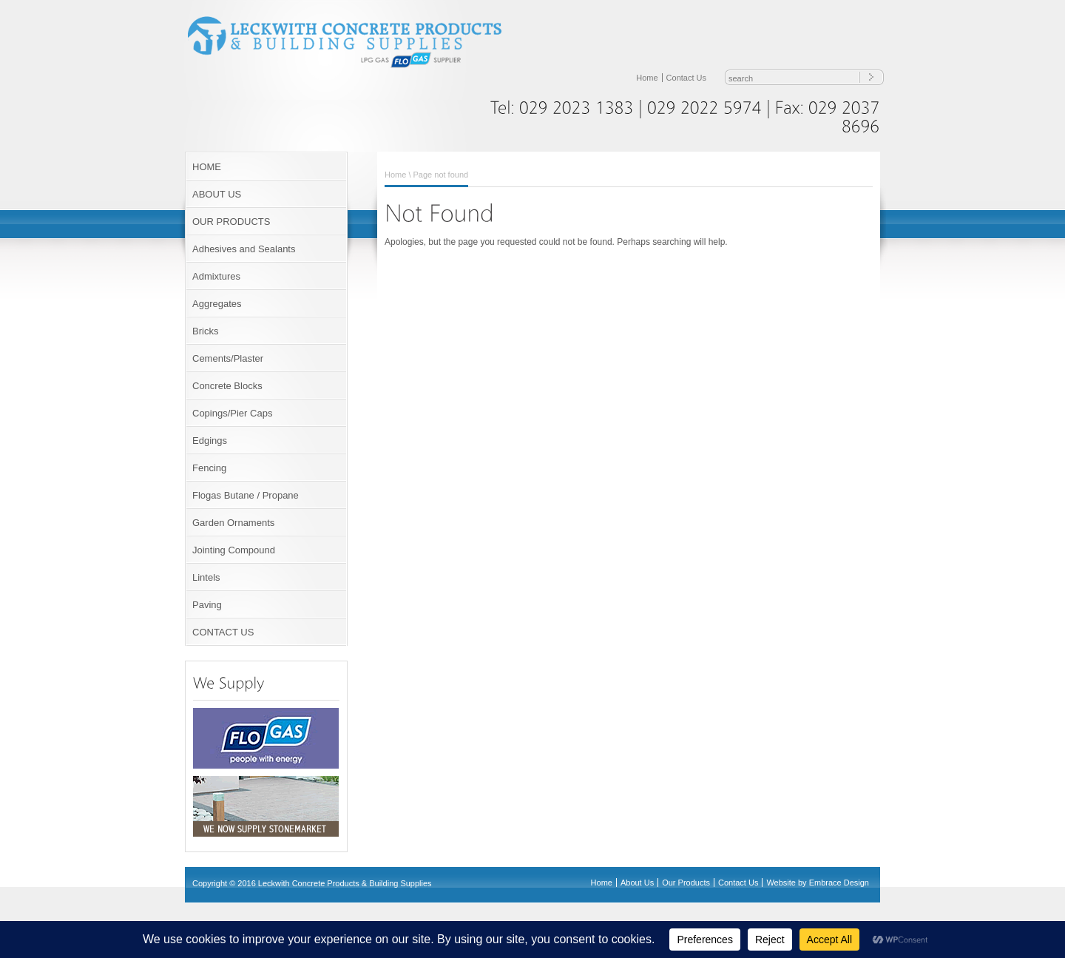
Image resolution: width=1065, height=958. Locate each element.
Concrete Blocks (227, 385)
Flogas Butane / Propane (245, 495)
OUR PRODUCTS (231, 221)
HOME (206, 166)
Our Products (686, 882)
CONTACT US (223, 632)
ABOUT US (216, 194)
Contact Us (686, 77)
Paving (207, 604)
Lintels (206, 577)
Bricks (205, 331)
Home (646, 77)
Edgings (209, 440)
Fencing (209, 467)
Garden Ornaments (233, 522)
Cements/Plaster (227, 358)
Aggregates (217, 303)
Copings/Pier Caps (232, 413)
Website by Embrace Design (817, 882)
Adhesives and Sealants (243, 248)
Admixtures (216, 276)
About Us (637, 882)
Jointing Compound (233, 550)
